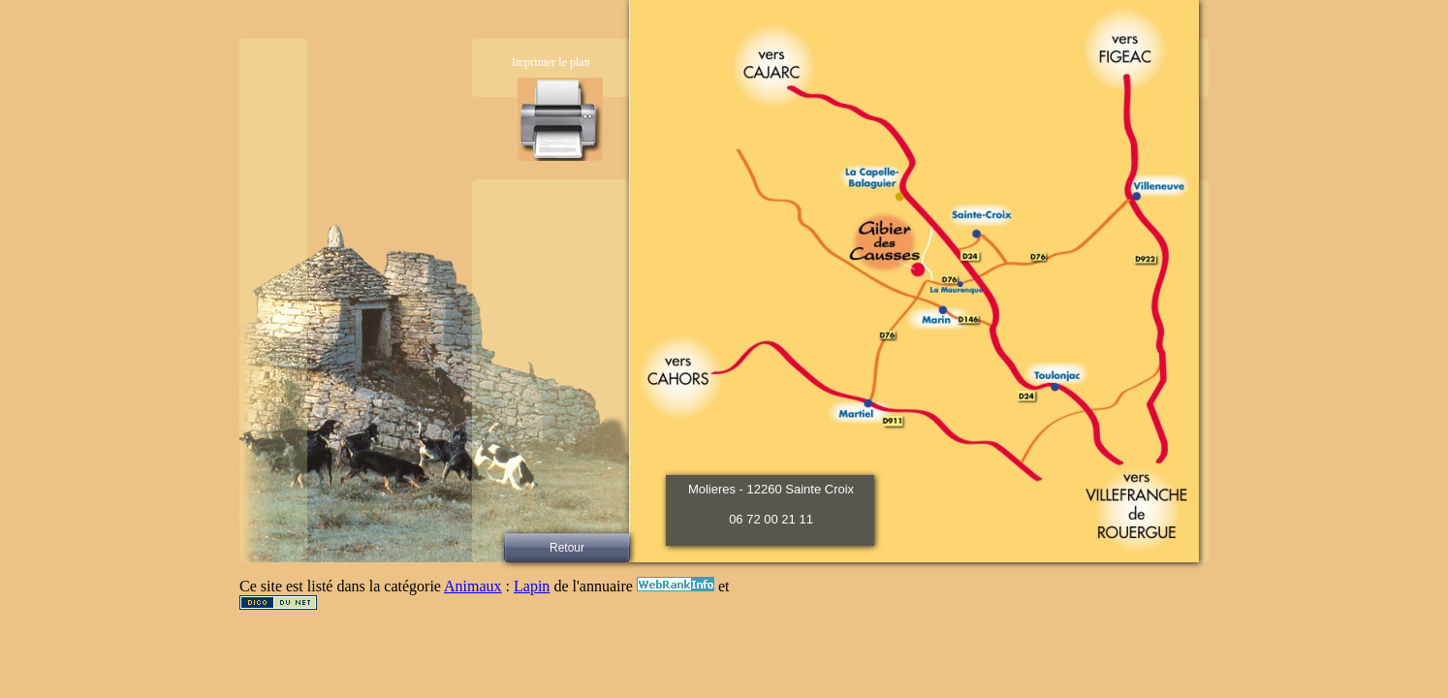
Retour (567, 548)
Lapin (532, 586)
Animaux (473, 586)
